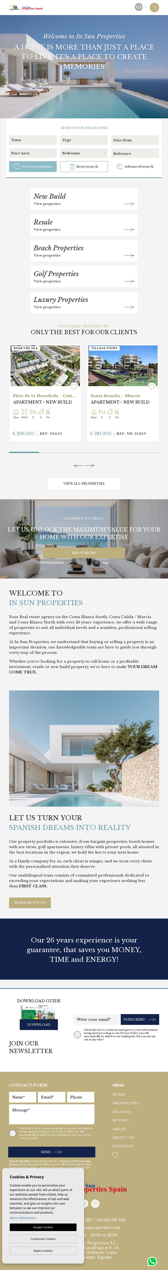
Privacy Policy (129, 1033)
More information (23, 1218)
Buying (121, 1120)
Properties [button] (126, 1103)
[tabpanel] (45, 393)
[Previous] (78, 465)
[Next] (89, 465)
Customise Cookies (43, 1239)
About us (124, 1137)
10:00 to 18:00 (104, 1235)
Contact (123, 1146)
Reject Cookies (43, 1251)
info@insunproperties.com (93, 1227)
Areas (119, 1129)
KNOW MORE (84, 553)
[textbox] (32, 140)
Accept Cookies (43, 1227)
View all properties (84, 483)
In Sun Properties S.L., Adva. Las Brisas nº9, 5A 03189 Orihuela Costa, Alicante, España (95, 1250)
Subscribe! (140, 1019)
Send (51, 1152)
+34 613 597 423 (111, 1220)
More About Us (30, 902)
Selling (122, 1112)
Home (119, 1094)
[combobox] (34, 139)
